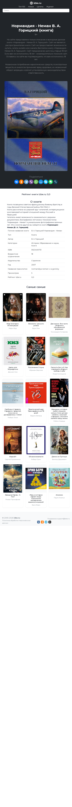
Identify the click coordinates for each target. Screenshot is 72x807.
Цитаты (40, 7)
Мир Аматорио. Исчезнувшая (13, 324)
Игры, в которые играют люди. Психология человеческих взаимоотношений (36, 498)
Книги (34, 246)
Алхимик (59, 495)
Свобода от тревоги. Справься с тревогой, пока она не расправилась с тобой (13, 412)
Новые (31, 7)
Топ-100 (22, 7)
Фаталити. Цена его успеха (36, 324)
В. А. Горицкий (37, 239)
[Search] (36, 10)
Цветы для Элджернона (13, 368)
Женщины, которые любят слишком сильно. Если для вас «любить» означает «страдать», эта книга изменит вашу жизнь (59, 413)
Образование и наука (49, 243)
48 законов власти (36, 457)
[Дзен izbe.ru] (49, 522)
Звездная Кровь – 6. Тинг (13, 496)
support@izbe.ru (63, 519)
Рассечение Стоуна (36, 367)
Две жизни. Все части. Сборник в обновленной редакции (59, 326)
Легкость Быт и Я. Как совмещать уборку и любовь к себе (59, 369)
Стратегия (35, 261)
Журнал (50, 7)
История (35, 243)
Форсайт (12, 457)
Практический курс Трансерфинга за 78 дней (36, 411)
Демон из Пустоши (59, 457)
